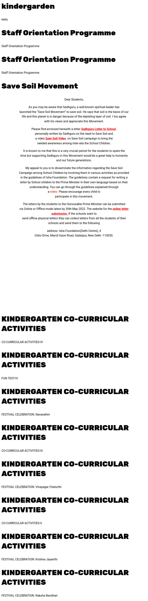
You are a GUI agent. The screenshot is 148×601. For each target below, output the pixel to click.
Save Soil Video (55, 138)
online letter (120, 209)
